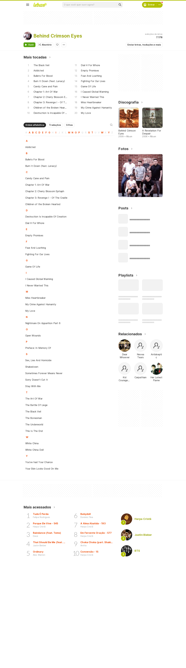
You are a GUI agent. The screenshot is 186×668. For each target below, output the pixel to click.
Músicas (31, 649)
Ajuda (125, 649)
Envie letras (80, 660)
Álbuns (30, 660)
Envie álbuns (81, 654)
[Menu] (28, 5)
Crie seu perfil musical (86, 649)
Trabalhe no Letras (131, 665)
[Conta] (160, 5)
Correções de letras (85, 665)
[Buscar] (120, 5)
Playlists (31, 665)
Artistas (31, 654)
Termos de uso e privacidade (137, 654)
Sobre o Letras (129, 660)
